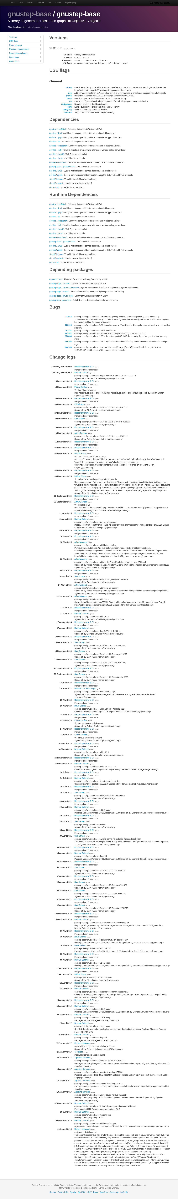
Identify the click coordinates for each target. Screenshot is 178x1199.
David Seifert (80, 706)
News (21, 3)
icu (70, 101)
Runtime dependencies (25, 49)
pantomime (66, 300)
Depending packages (25, 53)
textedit (66, 292)
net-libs (52, 175)
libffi (69, 107)
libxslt (60, 158)
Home (12, 3)
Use (49, 3)
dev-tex (52, 162)
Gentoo (52, 1192)
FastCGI (81, 1192)
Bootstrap (114, 1192)
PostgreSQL (62, 1192)
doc (70, 93)
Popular (41, 3)
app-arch (53, 279)
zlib (57, 187)
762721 (68, 330)
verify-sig (67, 110)
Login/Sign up (70, 3)
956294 (68, 342)
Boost (95, 1192)
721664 (68, 317)
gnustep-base (29, 14)
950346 (68, 336)
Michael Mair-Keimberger (85, 688)
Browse (30, 3)
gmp (59, 137)
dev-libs (52, 133)
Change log (25, 61)
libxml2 (61, 154)
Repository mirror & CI (84, 367)
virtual (52, 179)
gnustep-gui (68, 296)
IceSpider (124, 1192)
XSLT (89, 1192)
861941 (68, 333)
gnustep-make (69, 167)
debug (69, 87)
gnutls (69, 96)
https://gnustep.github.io (38, 27)
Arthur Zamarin (80, 433)
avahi (59, 171)
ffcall (60, 133)
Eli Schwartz (79, 404)
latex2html (61, 162)
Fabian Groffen (80, 387)
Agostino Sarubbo (82, 1058)
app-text (52, 129)
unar (61, 279)
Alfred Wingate (80, 542)
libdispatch (66, 104)
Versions (25, 37)
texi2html (62, 129)
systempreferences (71, 287)
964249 (68, 347)
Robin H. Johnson (82, 1043)
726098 (68, 325)
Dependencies (25, 45)
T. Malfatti (78, 1052)
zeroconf (68, 112)
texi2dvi (59, 183)
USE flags (25, 41)
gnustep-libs (54, 300)
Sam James (79, 419)
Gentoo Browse (160, 2)
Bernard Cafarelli (81, 372)
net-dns (52, 171)
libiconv (59, 179)
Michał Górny (80, 453)
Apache (73, 1192)
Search (58, 3)
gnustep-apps (55, 283)
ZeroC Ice (104, 1192)
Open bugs (25, 57)
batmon (66, 283)
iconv (69, 98)
